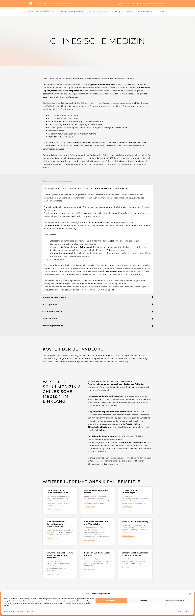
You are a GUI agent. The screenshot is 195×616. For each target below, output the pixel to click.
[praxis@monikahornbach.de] (151, 3)
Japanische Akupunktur (54, 297)
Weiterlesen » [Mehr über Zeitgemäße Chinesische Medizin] (90, 507)
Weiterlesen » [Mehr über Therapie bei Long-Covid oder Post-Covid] (53, 509)
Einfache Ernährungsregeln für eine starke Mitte (135, 554)
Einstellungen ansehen (175, 600)
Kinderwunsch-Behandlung (135, 522)
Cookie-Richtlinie (9, 611)
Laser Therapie (49, 318)
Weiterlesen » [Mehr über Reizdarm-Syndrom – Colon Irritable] (90, 570)
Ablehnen (143, 600)
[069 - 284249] (126, 3)
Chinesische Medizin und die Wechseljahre (96, 523)
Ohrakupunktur (50, 304)
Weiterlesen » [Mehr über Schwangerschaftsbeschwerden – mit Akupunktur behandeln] (53, 574)
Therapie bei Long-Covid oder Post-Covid (57, 491)
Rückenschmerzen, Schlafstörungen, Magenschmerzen (56, 524)
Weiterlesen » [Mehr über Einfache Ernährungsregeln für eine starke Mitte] (128, 568)
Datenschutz (20, 611)
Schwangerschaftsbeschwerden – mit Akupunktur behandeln (60, 555)
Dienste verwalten (183, 611)
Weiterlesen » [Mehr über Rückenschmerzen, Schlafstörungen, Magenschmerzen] (53, 539)
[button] (190, 593)
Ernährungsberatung (52, 326)
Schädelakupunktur (52, 311)
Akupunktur (99, 461)
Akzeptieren (111, 600)
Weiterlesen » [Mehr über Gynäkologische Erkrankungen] (128, 507)
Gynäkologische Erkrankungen (129, 491)
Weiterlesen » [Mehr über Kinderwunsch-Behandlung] (128, 536)
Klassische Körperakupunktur (57, 181)
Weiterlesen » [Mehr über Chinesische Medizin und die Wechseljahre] (90, 541)
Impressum (29, 611)
